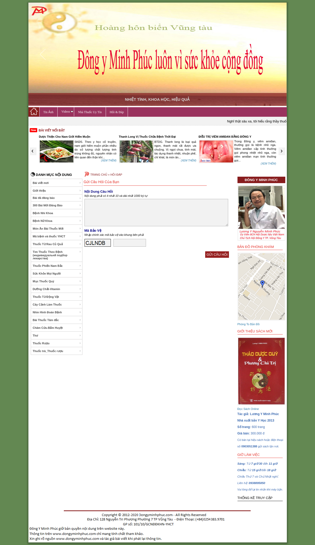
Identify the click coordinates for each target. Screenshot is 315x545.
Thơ (57, 335)
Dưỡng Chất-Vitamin (57, 289)
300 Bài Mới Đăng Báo (57, 205)
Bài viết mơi (57, 182)
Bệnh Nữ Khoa (57, 220)
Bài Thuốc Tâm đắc (57, 320)
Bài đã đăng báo (57, 198)
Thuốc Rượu (57, 343)
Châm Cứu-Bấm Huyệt (57, 327)
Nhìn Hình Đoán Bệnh (57, 312)
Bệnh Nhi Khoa (57, 213)
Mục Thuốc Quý (57, 281)
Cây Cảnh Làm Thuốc (57, 304)
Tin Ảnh (48, 112)
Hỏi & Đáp (117, 112)
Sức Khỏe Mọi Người (57, 273)
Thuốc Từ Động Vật (57, 296)
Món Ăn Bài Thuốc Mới (57, 228)
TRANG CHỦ (98, 174)
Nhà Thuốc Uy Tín (90, 112)
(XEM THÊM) (108, 160)
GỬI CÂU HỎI (216, 254)
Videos (67, 111)
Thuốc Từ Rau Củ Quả (57, 244)
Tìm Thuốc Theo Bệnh (57, 255)
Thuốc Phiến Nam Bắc (57, 265)
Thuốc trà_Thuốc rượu (57, 351)
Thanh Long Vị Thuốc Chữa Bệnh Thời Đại (147, 136)
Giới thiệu (57, 190)
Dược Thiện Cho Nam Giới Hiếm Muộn (64, 136)
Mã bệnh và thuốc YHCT (57, 236)
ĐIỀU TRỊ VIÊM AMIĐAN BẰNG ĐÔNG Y (225, 136)
